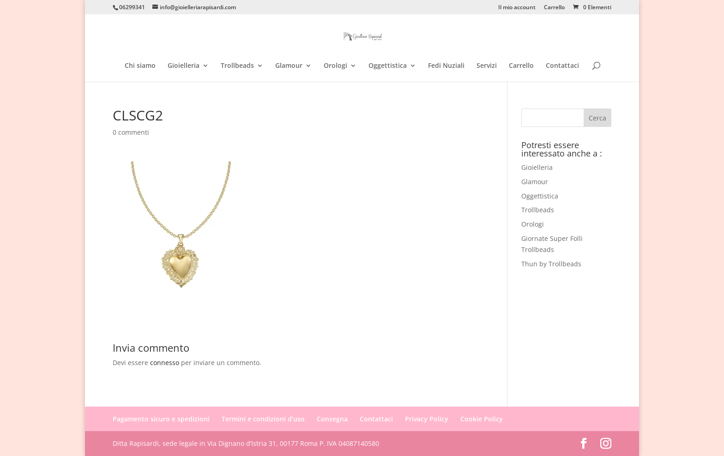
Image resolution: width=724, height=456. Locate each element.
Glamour (288, 66)
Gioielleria (183, 66)
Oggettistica (387, 66)
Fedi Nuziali (446, 66)
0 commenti (131, 132)
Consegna (332, 418)
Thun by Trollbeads (551, 263)
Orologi (335, 66)
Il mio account (517, 8)
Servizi (487, 66)
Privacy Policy (426, 418)
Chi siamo (140, 66)
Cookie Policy (481, 418)
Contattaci (562, 66)
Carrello (554, 8)
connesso (164, 362)
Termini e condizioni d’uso (263, 418)
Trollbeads (237, 66)
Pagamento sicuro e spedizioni (161, 418)
